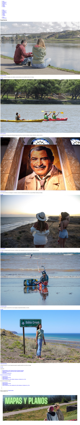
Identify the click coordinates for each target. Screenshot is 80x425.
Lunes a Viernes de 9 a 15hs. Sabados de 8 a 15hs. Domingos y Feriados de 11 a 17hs (16, 385)
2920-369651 (4, 372)
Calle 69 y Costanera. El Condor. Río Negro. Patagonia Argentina (12, 371)
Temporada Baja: (5, 378)
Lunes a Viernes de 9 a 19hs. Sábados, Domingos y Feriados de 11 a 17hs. (14, 379)
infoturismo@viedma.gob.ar (6, 373)
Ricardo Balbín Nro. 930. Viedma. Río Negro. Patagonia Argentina (13, 370)
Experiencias (4, 17)
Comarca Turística (3, 75)
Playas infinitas (2, 248)
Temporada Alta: (5, 376)
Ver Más (1, 78)
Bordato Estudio (10, 390)
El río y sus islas (3, 133)
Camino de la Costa (3, 363)
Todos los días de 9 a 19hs (6, 383)
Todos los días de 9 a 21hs (6, 377)
